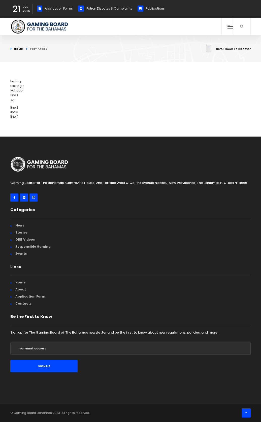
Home (18, 49)
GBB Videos (25, 239)
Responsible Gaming (33, 246)
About (20, 289)
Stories (21, 232)
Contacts (23, 303)
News (19, 225)
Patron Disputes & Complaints (105, 9)
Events (21, 253)
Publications (151, 9)
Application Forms (55, 9)
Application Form (30, 296)
